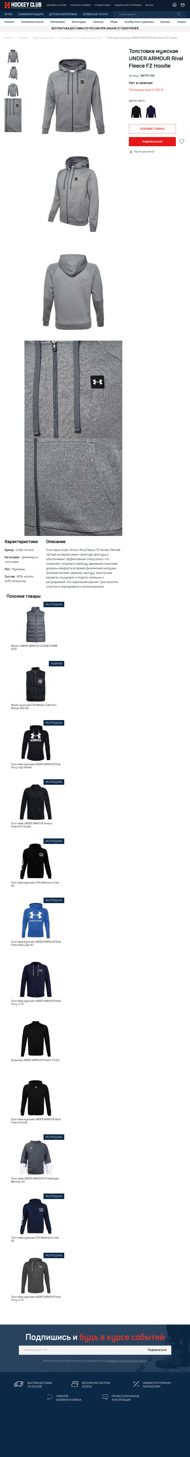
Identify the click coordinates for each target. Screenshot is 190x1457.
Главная (9, 38)
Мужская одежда (43, 38)
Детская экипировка (63, 14)
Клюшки (9, 22)
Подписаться (157, 1350)
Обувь (114, 22)
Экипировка (57, 22)
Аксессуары (79, 22)
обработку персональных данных (127, 1361)
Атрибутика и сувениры (139, 22)
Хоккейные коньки (32, 22)
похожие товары (152, 129)
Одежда (98, 22)
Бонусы (149, 5)
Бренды (165, 22)
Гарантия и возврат (80, 5)
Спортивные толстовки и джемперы (80, 38)
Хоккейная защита (31, 14)
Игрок (8, 14)
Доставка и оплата (56, 5)
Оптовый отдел (102, 5)
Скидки (181, 22)
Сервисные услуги (95, 14)
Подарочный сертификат (128, 5)
